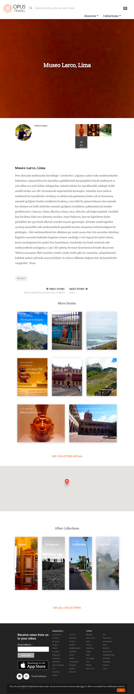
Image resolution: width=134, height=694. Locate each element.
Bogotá (88, 652)
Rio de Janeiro (107, 641)
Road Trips (72, 638)
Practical (72, 635)
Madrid (88, 665)
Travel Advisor (39, 676)
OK (121, 690)
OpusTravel (14, 8)
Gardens (55, 645)
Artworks (55, 638)
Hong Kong (89, 648)
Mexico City (90, 668)
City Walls (55, 652)
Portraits (72, 645)
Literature (72, 672)
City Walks (72, 652)
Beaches (72, 658)
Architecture (56, 635)
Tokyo (105, 668)
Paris (104, 635)
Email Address (25, 644)
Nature (54, 648)
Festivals (72, 641)
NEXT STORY (94, 290)
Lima (87, 662)
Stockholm (106, 658)
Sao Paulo (106, 648)
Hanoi (88, 641)
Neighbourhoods (75, 648)
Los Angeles (90, 658)
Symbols (72, 668)
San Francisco (107, 652)
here (82, 686)
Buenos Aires (90, 638)
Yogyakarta (107, 662)
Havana (88, 645)
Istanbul (106, 665)
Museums (21, 278)
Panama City (107, 638)
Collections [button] (110, 16)
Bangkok (89, 635)
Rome (105, 645)
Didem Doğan (41, 126)
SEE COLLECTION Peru (67, 456)
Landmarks (56, 662)
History (71, 655)
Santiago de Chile (108, 655)
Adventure (56, 672)
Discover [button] (90, 16)
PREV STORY (40, 290)
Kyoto (88, 655)
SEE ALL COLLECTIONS (67, 607)
